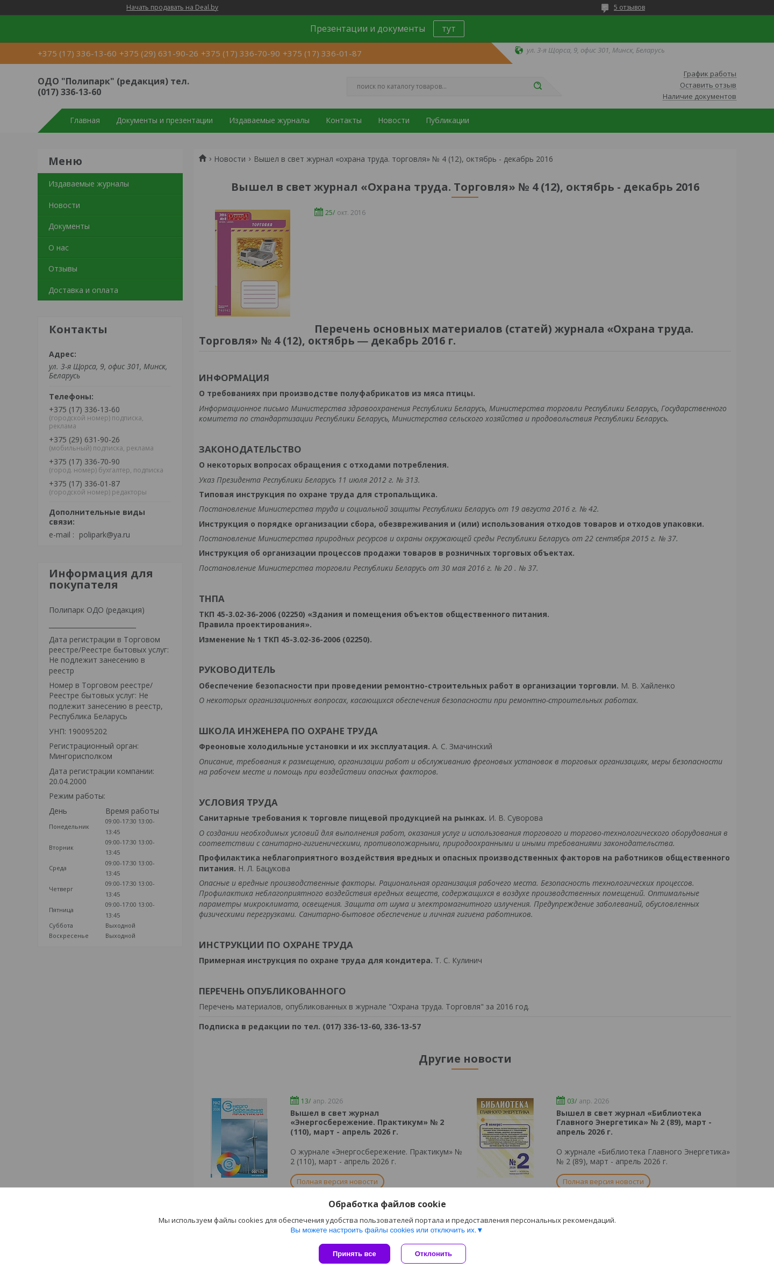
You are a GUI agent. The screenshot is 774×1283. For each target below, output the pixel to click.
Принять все (354, 1254)
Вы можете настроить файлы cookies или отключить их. (383, 1230)
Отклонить (433, 1254)
